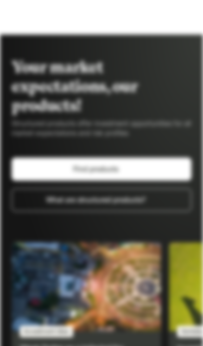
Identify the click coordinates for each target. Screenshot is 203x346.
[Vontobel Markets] (38, 17)
